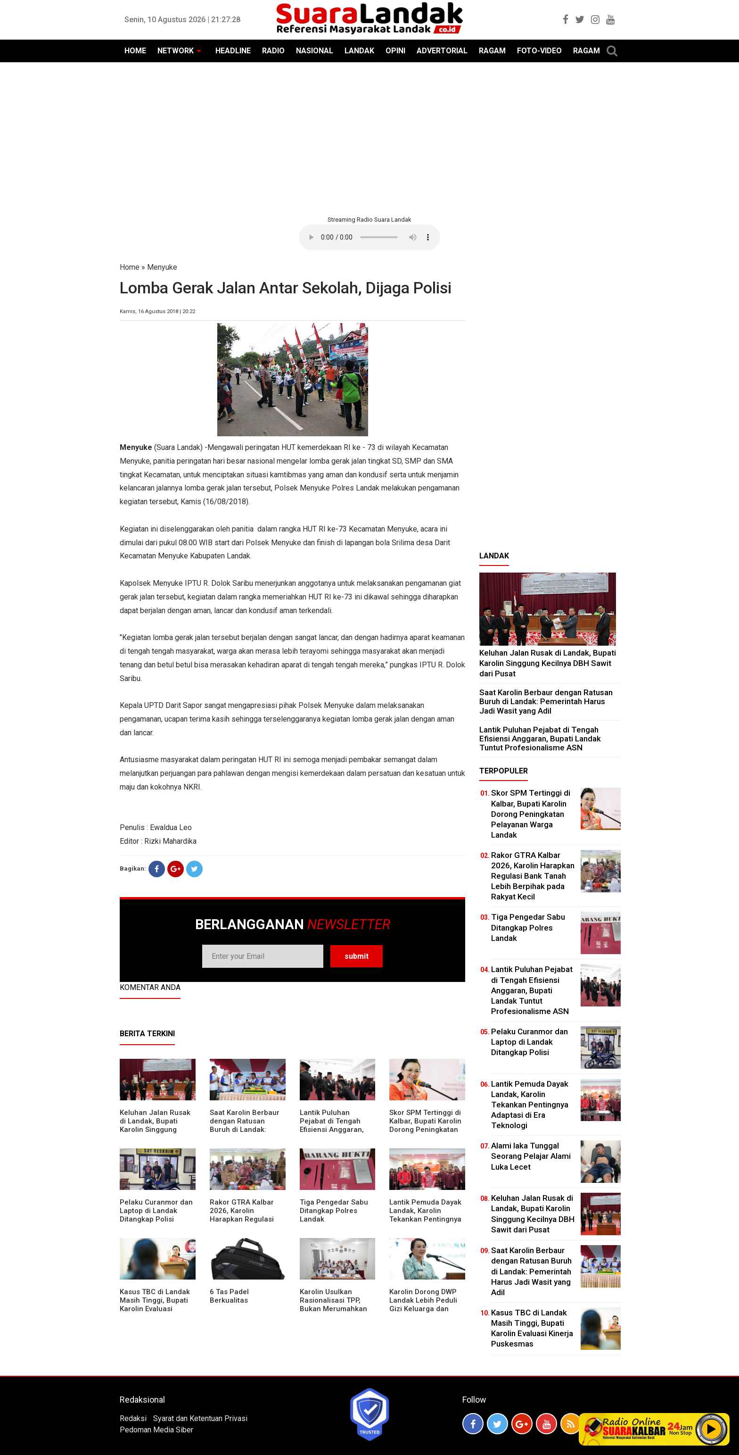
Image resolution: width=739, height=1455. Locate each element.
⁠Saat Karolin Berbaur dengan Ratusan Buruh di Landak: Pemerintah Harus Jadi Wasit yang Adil (244, 1129)
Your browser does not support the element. (369, 237)
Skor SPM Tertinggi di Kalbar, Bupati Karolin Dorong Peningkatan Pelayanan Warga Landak (425, 1129)
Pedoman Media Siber (156, 1429)
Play (711, 1429)
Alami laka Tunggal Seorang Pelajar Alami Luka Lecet (531, 1156)
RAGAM (492, 50)
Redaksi (133, 1418)
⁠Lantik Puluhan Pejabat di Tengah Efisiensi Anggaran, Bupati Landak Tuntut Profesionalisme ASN (335, 1129)
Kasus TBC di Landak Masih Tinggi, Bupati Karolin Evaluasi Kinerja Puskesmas (155, 1305)
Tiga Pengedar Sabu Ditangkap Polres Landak (334, 1210)
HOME (135, 50)
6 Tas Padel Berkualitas (229, 1296)
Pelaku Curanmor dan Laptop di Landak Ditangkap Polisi (156, 1210)
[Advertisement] (369, 138)
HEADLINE (233, 50)
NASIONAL (314, 50)
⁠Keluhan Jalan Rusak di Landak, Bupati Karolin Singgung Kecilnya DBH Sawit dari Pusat (155, 1129)
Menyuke (162, 267)
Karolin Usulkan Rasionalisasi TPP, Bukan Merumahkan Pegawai (333, 1305)
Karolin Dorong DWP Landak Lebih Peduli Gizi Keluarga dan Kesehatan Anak (423, 1305)
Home (130, 267)
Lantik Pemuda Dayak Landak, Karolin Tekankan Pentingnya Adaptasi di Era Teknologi (425, 1219)
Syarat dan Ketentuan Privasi (200, 1418)
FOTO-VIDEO (539, 50)
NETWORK (175, 50)
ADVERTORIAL (442, 50)
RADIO (273, 50)
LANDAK (359, 50)
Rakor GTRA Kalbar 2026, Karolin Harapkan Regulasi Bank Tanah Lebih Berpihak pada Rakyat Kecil (246, 1223)
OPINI (395, 50)
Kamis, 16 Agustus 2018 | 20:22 (157, 311)
